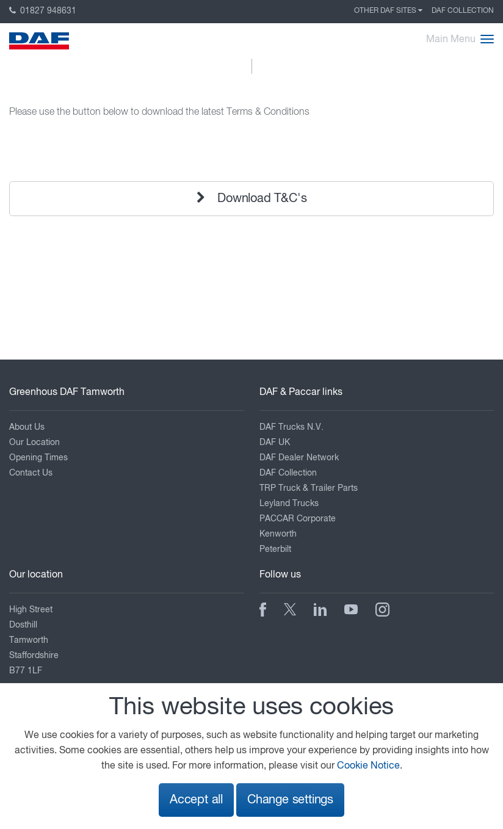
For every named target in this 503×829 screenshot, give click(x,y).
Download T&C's (252, 198)
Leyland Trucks (289, 503)
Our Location (34, 442)
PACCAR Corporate (297, 519)
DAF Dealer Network (299, 458)
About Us (27, 427)
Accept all (196, 800)
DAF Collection (463, 11)
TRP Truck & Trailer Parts (308, 488)
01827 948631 (42, 11)
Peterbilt (275, 549)
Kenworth (278, 534)
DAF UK (274, 442)
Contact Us (30, 473)
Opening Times (38, 458)
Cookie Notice (368, 766)
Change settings (290, 800)
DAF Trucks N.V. (291, 427)
